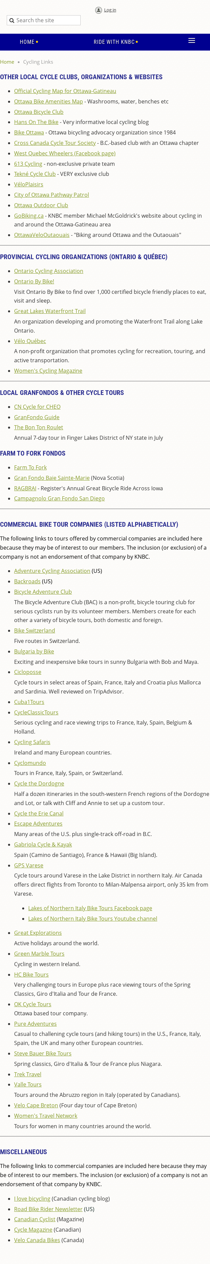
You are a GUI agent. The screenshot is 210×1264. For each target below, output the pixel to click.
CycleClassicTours (36, 712)
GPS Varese (28, 865)
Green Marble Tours (39, 953)
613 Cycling (28, 163)
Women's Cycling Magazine (48, 370)
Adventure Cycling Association (52, 571)
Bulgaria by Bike (34, 651)
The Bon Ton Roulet (38, 427)
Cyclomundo (30, 763)
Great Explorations (38, 932)
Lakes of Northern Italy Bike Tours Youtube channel (92, 918)
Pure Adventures (35, 1023)
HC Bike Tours (31, 974)
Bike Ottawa (29, 132)
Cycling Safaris (32, 742)
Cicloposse (27, 672)
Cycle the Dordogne (39, 783)
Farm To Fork (30, 467)
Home (7, 61)
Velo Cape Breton (36, 1105)
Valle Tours (28, 1084)
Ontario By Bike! (34, 281)
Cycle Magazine (33, 1229)
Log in (110, 10)
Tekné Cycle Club (35, 174)
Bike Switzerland (34, 630)
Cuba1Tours (29, 702)
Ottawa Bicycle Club (39, 112)
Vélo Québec (30, 341)
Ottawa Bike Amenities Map (48, 101)
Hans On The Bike (36, 122)
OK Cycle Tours (32, 1004)
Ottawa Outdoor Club (41, 205)
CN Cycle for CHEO (37, 406)
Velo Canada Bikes (37, 1240)
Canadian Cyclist (34, 1219)
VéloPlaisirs (28, 184)
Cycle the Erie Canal (39, 813)
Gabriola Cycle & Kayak (43, 844)
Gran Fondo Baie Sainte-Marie (52, 478)
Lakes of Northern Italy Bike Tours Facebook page (90, 908)
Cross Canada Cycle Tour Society (55, 143)
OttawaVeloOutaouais (42, 235)
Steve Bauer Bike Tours (43, 1053)
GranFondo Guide (36, 417)
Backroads (27, 581)
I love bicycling (32, 1198)
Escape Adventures (38, 823)
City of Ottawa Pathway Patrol (51, 194)
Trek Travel (27, 1074)
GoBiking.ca (29, 215)
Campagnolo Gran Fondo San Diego (59, 498)
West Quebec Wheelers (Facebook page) (65, 153)
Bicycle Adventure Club (43, 591)
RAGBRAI (25, 488)
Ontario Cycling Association (48, 271)
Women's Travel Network (45, 1115)
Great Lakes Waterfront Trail (50, 311)
